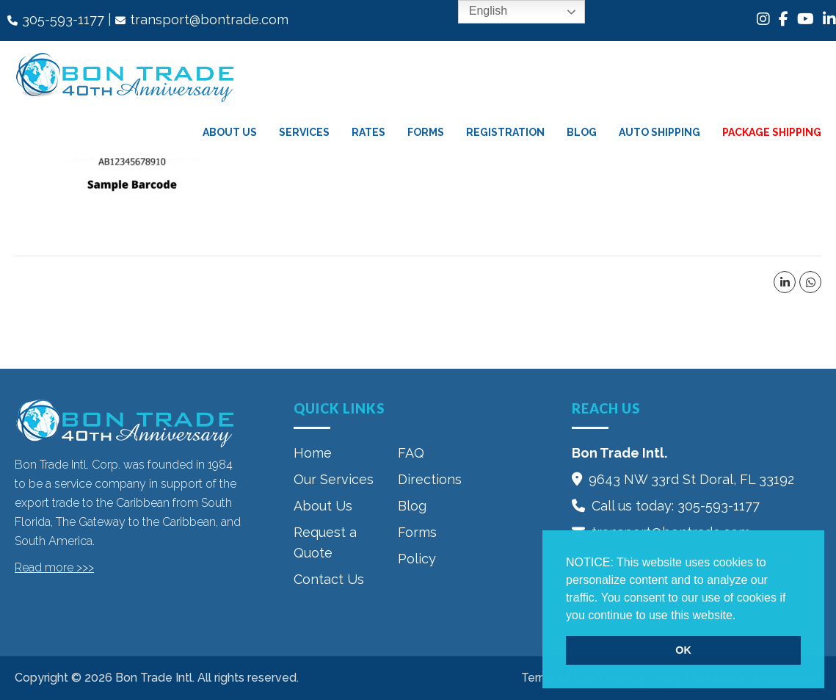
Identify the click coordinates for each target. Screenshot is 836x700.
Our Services (334, 479)
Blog (582, 132)
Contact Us (329, 579)
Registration (505, 132)
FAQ (411, 453)
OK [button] (683, 650)
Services (304, 132)
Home (313, 453)
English (477, 12)
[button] (741, 616)
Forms (425, 132)
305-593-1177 (63, 19)
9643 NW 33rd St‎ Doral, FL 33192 (691, 479)
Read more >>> (54, 567)
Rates (368, 132)
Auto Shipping (659, 132)
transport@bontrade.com (209, 19)
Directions (430, 479)
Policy (417, 558)
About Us (230, 132)
